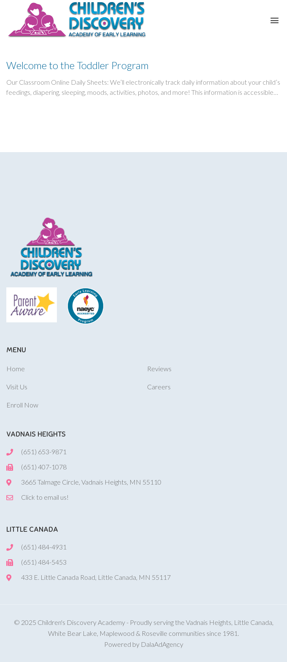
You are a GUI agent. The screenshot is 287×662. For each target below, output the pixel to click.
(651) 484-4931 (44, 547)
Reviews (159, 369)
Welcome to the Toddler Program (77, 65)
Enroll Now (22, 405)
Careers (159, 387)
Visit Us (16, 387)
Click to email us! (45, 497)
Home (15, 369)
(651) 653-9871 (44, 452)
